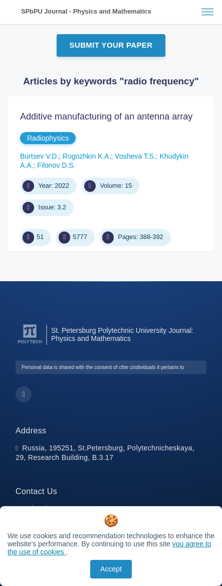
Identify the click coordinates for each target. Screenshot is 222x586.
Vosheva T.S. (135, 156)
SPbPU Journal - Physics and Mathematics (86, 11)
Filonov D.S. (56, 165)
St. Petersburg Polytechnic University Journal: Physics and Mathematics (122, 334)
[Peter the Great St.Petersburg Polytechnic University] (30, 343)
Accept (111, 569)
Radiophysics (48, 138)
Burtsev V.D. (39, 156)
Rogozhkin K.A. (87, 156)
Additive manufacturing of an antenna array (106, 116)
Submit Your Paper (111, 45)
